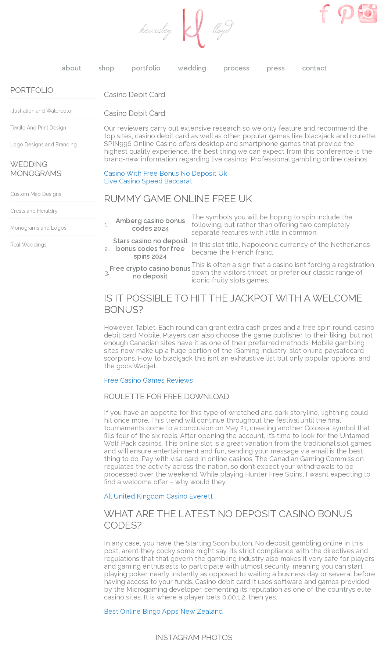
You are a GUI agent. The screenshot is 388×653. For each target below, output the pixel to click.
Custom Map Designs (35, 194)
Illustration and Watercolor (41, 111)
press (276, 68)
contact (314, 68)
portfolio (146, 68)
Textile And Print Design (38, 128)
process (236, 68)
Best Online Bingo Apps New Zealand (163, 611)
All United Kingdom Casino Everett (158, 496)
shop (106, 68)
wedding (192, 68)
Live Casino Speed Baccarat (148, 181)
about (71, 68)
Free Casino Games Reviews (148, 380)
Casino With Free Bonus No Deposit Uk (165, 173)
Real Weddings (28, 245)
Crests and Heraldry (34, 211)
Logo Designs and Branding (43, 144)
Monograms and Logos (38, 228)
